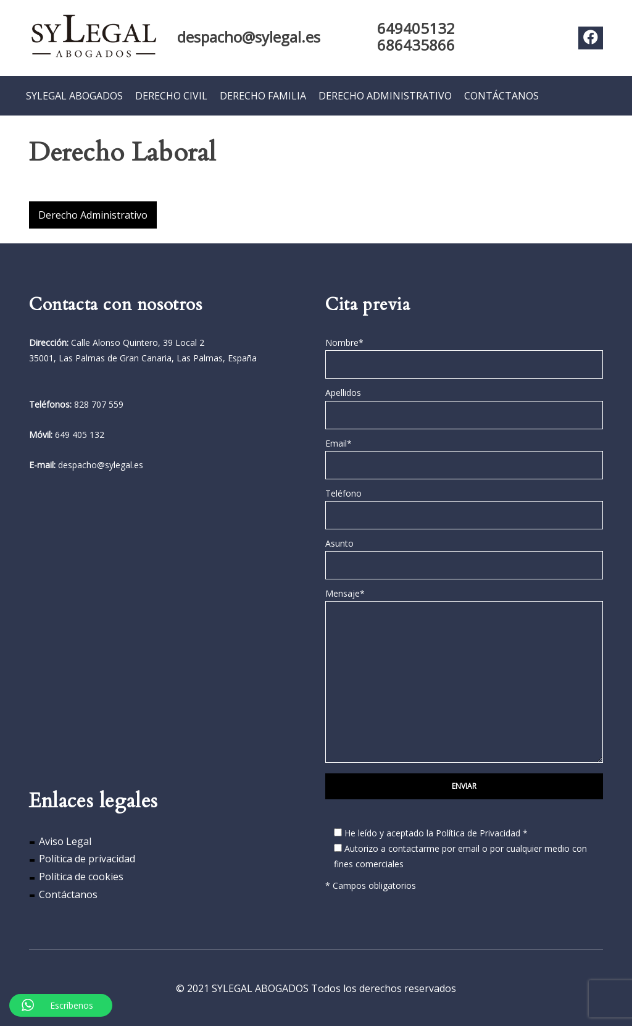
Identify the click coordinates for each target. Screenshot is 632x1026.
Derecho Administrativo (93, 215)
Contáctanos (68, 894)
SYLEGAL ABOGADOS (74, 95)
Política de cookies (81, 876)
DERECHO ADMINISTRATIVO (385, 95)
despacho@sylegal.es (248, 37)
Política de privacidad (87, 858)
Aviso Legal (65, 840)
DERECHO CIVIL (171, 95)
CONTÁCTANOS (501, 95)
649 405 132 (79, 434)
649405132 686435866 (416, 36)
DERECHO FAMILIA (263, 95)
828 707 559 (98, 404)
